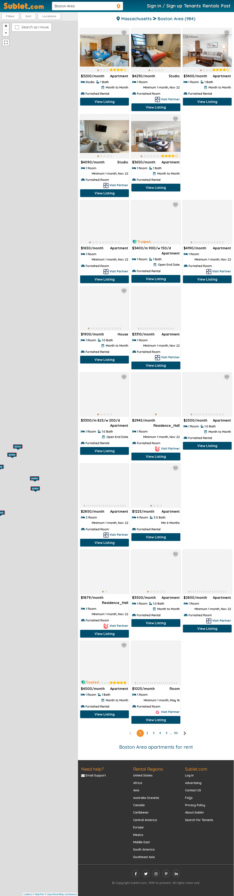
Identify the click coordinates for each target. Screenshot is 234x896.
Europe (138, 827)
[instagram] (156, 873)
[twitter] (146, 873)
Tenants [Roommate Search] (192, 6)
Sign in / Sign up (164, 6)
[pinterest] (166, 873)
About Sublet (194, 812)
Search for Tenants (199, 820)
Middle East (141, 842)
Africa (137, 783)
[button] (49, 16)
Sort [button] (28, 16)
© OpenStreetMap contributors (61, 894)
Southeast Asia (144, 857)
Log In (189, 775)
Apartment (119, 76)
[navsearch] (87, 6)
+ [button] (6, 26)
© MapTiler (38, 894)
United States (143, 775)
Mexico (138, 835)
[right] (185, 733)
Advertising (193, 783)
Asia (136, 790)
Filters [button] (10, 16)
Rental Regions (148, 769)
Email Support (93, 775)
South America (143, 849)
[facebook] (135, 873)
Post (226, 6)
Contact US (193, 790)
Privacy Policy (195, 805)
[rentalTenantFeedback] (118, 70)
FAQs (189, 798)
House (123, 334)
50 (176, 733)
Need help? (92, 769)
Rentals (211, 6)
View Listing (105, 101)
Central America (145, 820)
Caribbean (140, 812)
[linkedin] (176, 873)
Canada (139, 805)
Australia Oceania (146, 798)
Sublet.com (196, 769)
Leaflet (27, 894)
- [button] (5, 33)
